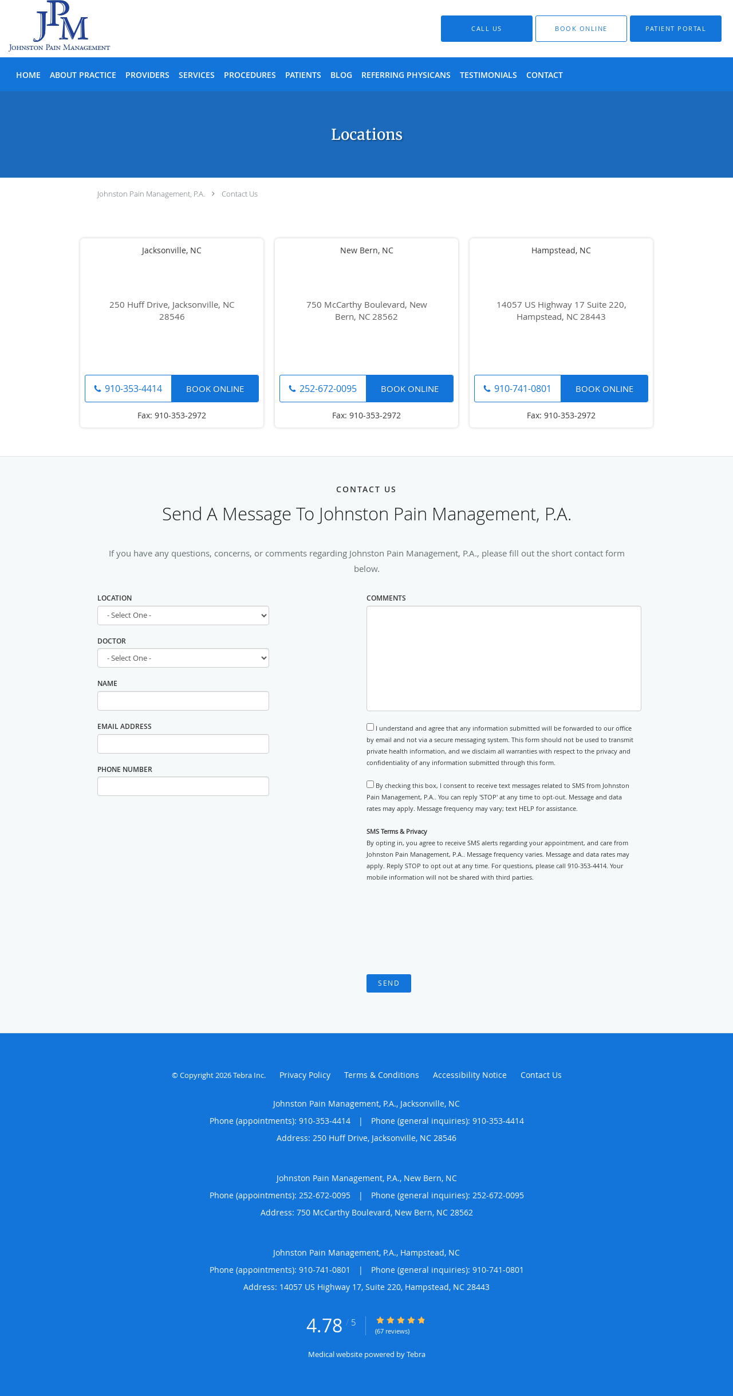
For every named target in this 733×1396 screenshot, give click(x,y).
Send (389, 983)
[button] (581, 28)
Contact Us (240, 194)
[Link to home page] (44, 28)
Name (107, 683)
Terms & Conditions (381, 1074)
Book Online (215, 388)
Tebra (416, 1354)
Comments (386, 598)
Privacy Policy (304, 1074)
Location (114, 598)
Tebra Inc (248, 1075)
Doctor (111, 641)
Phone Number (124, 769)
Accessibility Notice (470, 1074)
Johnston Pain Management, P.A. (151, 194)
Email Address (124, 726)
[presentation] (453, 928)
